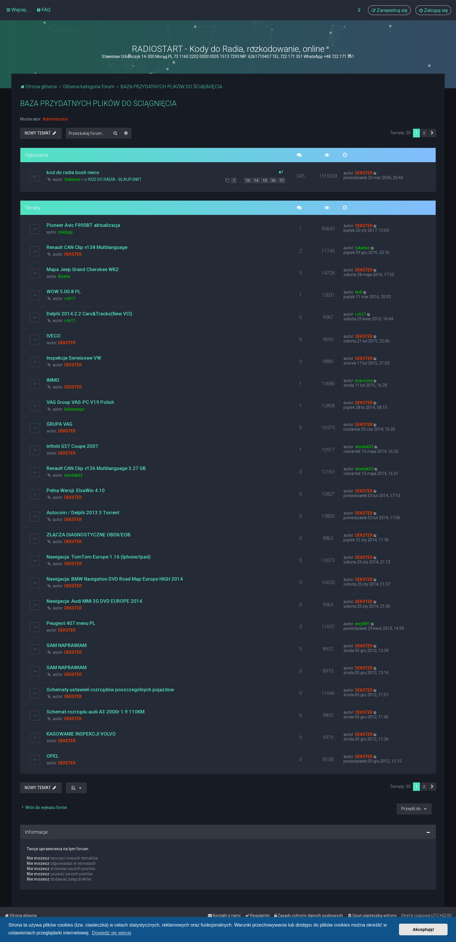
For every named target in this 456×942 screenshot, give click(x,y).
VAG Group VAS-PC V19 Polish (80, 402)
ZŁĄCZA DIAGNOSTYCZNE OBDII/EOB (89, 535)
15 (265, 180)
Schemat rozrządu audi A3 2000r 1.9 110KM (96, 712)
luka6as (362, 247)
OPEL (53, 756)
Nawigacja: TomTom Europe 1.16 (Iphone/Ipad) (99, 557)
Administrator (55, 119)
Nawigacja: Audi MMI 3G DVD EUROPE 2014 (94, 601)
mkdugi (65, 232)
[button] (432, 133)
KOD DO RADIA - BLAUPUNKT (115, 179)
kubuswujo (74, 409)
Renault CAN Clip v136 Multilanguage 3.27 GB (96, 468)
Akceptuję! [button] (423, 929)
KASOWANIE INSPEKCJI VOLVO (81, 734)
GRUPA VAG (59, 424)
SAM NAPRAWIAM (67, 645)
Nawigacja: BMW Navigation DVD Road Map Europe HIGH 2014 (115, 579)
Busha (64, 276)
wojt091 (362, 623)
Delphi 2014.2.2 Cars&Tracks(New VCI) (89, 314)
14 (256, 180)
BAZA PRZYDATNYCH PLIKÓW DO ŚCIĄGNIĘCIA (98, 103)
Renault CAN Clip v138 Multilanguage (87, 247)
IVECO (53, 336)
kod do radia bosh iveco (73, 172)
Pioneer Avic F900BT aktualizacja (83, 225)
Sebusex (72, 179)
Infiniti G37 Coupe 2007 (72, 446)
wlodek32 (364, 446)
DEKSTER (364, 173)
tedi (358, 292)
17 (281, 180)
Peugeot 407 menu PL (71, 623)
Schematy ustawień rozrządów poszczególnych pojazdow (110, 689)
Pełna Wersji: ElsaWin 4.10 (76, 490)
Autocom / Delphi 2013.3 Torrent (83, 512)
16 (273, 180)
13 (248, 180)
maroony (364, 380)
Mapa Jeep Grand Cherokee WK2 (83, 269)
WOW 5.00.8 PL (64, 291)
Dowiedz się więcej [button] (111, 932)
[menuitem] (43, 9)
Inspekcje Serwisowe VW (74, 358)
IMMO (53, 380)
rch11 (69, 298)
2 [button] (424, 133)
